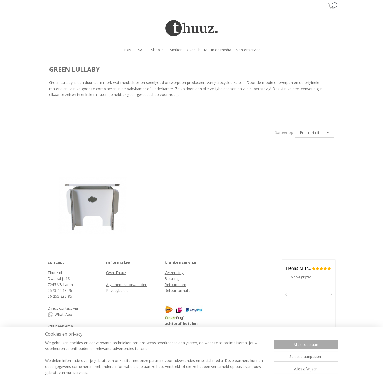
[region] (156, 361)
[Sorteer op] (314, 132)
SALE (142, 49)
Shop (158, 49)
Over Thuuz (197, 49)
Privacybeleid (117, 290)
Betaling (172, 278)
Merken (175, 49)
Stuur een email (62, 326)
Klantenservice (247, 49)
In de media (221, 49)
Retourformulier (178, 290)
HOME (128, 49)
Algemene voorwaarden (126, 284)
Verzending (174, 272)
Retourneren (175, 284)
